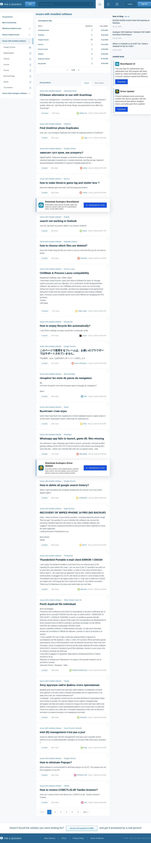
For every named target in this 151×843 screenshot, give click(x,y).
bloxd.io (40, 44)
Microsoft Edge (17, 76)
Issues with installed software (14, 41)
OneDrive (41, 35)
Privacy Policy (78, 838)
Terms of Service (97, 838)
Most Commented (9, 23)
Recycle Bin (42, 63)
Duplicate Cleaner (44, 59)
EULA (64, 838)
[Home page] (100, 4)
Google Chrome (17, 47)
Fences (17, 70)
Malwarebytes (17, 53)
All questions (7, 17)
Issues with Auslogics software (14, 93)
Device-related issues (10, 35)
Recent (86, 83)
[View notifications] (108, 4)
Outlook (17, 59)
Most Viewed (99, 83)
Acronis (17, 64)
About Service (49, 838)
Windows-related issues (11, 28)
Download (121, 82)
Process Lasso (43, 49)
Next (85, 812)
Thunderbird (17, 87)
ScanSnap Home (43, 30)
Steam (17, 82)
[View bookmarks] (117, 4)
